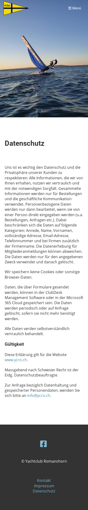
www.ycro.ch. (16, 359)
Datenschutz (44, 491)
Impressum (44, 485)
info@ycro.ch (38, 395)
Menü (74, 8)
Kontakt (44, 480)
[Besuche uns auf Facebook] (43, 444)
